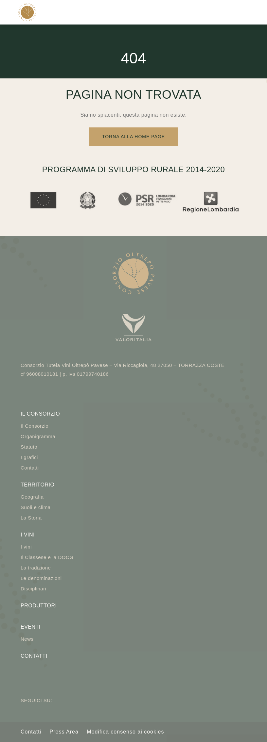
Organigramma (38, 436)
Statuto (29, 447)
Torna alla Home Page (133, 136)
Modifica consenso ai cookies (125, 731)
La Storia (31, 517)
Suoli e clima (36, 507)
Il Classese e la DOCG (47, 557)
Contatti (30, 467)
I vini (28, 534)
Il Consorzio (40, 414)
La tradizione (36, 567)
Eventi (31, 627)
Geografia (32, 497)
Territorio (37, 484)
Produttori (39, 605)
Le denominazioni (41, 578)
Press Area (64, 731)
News (27, 639)
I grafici (29, 457)
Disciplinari (33, 588)
